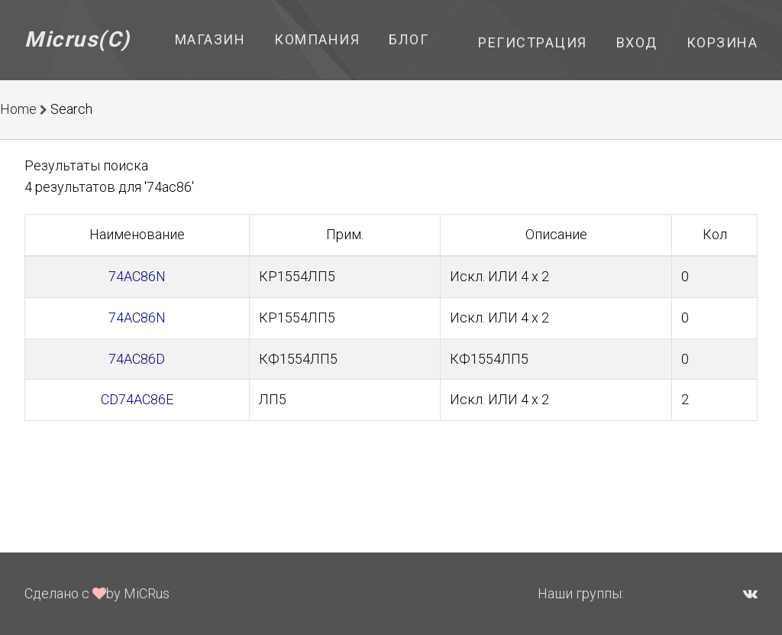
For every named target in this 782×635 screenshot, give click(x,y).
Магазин (210, 39)
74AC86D (136, 359)
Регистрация (532, 42)
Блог (408, 39)
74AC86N (137, 276)
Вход (637, 42)
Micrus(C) (77, 39)
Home (18, 109)
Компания (317, 39)
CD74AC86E (137, 399)
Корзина (722, 42)
